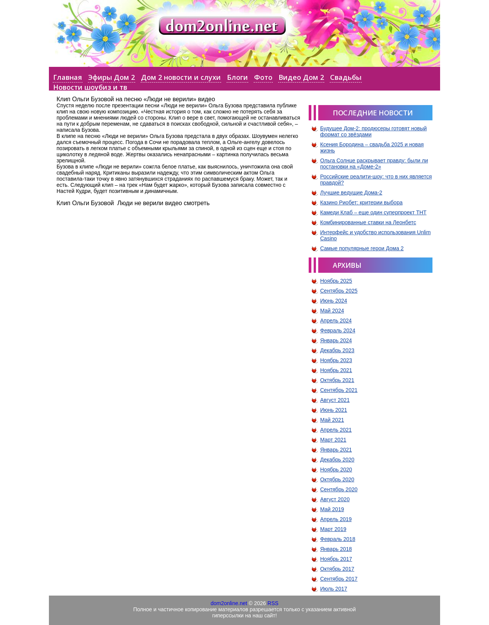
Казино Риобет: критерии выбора (361, 202)
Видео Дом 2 (301, 77)
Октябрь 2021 (337, 380)
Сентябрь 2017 (339, 579)
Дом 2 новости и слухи (181, 77)
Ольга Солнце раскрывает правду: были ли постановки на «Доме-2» (374, 163)
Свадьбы (345, 77)
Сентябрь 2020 (339, 489)
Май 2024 (332, 311)
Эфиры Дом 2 (111, 77)
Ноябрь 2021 (336, 370)
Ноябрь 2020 (336, 469)
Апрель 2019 (336, 519)
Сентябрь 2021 (339, 390)
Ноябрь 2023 (336, 360)
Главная (67, 77)
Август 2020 (335, 499)
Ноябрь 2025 (336, 281)
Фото (263, 77)
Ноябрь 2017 (336, 559)
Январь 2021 (336, 450)
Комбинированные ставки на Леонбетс (368, 222)
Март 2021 (333, 440)
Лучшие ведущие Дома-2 (351, 192)
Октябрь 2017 (337, 569)
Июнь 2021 (333, 410)
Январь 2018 (336, 549)
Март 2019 (333, 529)
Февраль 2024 (337, 330)
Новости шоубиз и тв (90, 87)
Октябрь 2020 (337, 479)
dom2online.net (228, 603)
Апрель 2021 (336, 430)
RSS (273, 603)
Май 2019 (332, 509)
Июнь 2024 (333, 301)
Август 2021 (335, 400)
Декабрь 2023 (337, 350)
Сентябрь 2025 (339, 291)
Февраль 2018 (337, 539)
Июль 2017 (333, 589)
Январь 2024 (336, 340)
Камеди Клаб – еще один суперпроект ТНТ (373, 212)
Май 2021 (332, 420)
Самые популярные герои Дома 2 (361, 248)
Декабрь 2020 (337, 460)
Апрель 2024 (336, 320)
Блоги (237, 77)
